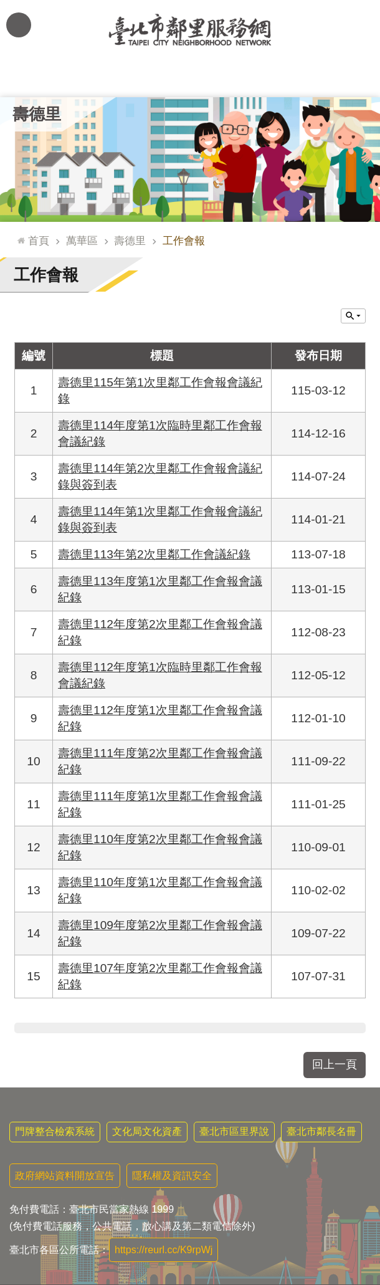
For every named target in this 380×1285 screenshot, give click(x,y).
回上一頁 (334, 1064)
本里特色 (266, 78)
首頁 (38, 240)
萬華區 (82, 240)
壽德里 (36, 114)
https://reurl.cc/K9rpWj (163, 1249)
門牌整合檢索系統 (55, 1131)
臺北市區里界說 (234, 1131)
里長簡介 (114, 78)
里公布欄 (38, 78)
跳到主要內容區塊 (6, 6)
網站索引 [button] (18, 24)
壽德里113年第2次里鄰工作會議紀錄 (154, 554)
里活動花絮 (342, 78)
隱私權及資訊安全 (172, 1175)
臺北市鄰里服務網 (190, 30)
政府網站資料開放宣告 (65, 1175)
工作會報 (184, 240)
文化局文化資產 (147, 1131)
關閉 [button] (353, 315)
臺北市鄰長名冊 (321, 1131)
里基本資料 (190, 78)
